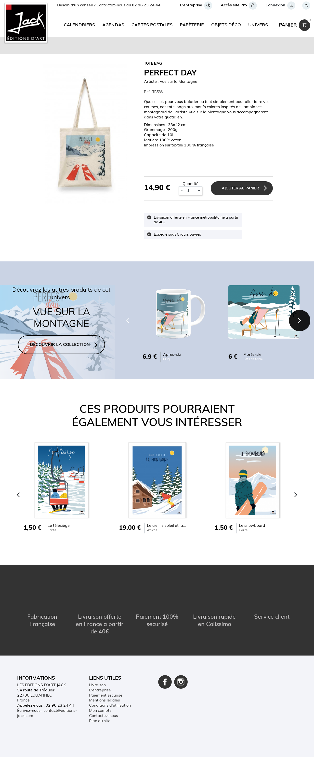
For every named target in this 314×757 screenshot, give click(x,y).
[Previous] (127, 320)
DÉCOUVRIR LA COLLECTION (60, 345)
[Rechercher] (306, 5)
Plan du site (99, 721)
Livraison (97, 685)
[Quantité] (189, 191)
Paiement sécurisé (105, 696)
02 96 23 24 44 (146, 5)
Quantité (189, 184)
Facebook (165, 682)
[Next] (299, 320)
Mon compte (100, 711)
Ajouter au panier (239, 188)
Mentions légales (104, 701)
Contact (77, 748)
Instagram (181, 682)
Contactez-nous (103, 716)
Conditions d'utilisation (110, 706)
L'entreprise (100, 690)
